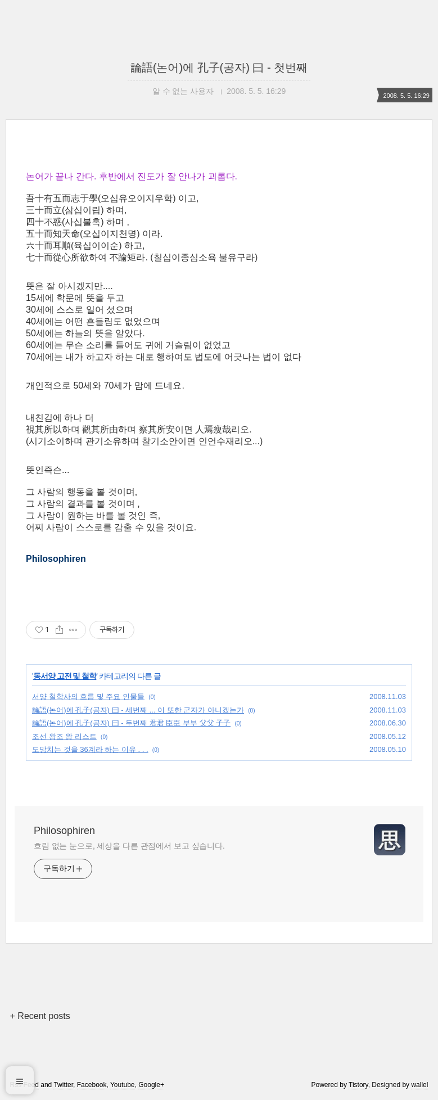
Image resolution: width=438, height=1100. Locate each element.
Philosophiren (64, 830)
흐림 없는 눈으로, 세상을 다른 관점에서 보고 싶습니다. (129, 845)
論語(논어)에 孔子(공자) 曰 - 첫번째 (219, 67)
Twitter (63, 1085)
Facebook (92, 1085)
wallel (419, 1085)
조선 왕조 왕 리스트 (64, 736)
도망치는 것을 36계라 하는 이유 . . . (90, 749)
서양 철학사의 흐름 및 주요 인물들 (88, 696)
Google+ (151, 1085)
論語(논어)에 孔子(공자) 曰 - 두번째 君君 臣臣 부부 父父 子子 (131, 723)
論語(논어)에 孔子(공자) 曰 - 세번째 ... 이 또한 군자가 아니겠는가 (138, 710)
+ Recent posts (40, 1016)
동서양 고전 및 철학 (65, 675)
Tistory (358, 1085)
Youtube (122, 1085)
